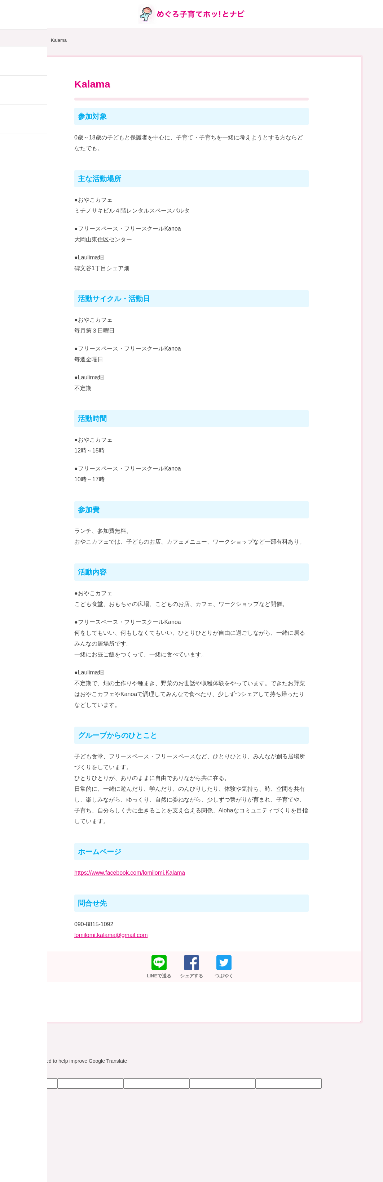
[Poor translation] (26, 1071)
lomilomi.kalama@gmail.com (111, 935)
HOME (32, 41)
